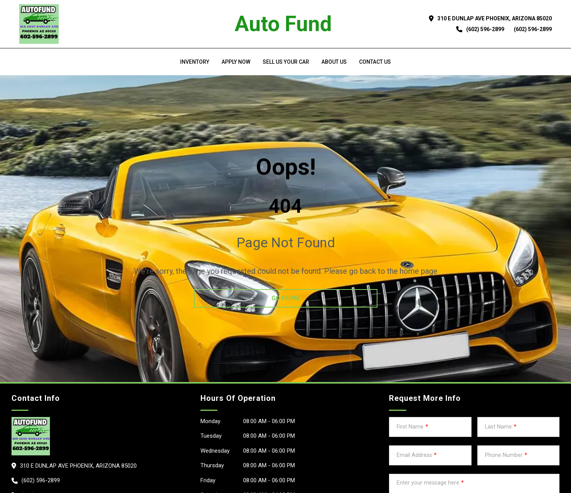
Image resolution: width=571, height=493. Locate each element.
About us (334, 62)
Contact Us (375, 62)
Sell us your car (286, 62)
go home (285, 298)
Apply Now (236, 62)
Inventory (194, 62)
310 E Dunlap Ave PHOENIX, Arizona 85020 (494, 18)
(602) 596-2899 (485, 29)
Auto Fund (283, 24)
